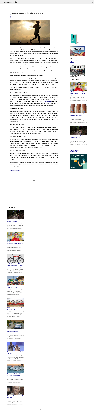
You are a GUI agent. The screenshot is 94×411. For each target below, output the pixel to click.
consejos (17, 170)
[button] (10, 17)
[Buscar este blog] (86, 2)
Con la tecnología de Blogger (47, 409)
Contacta (72, 149)
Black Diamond (47, 101)
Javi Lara (72, 62)
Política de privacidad (74, 150)
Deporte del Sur (10, 2)
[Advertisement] (34, 196)
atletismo (12, 170)
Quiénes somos (73, 151)
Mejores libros (73, 61)
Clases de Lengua (74, 60)
